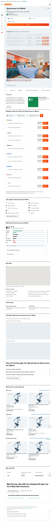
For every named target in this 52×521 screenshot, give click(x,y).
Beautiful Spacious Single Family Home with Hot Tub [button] (16, 453)
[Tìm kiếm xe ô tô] (2, 13)
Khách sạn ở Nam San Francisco (34, 498)
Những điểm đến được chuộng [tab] (26, 490)
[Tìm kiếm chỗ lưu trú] (2, 10)
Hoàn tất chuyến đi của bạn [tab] (13, 490)
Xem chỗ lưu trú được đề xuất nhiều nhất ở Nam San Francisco (40, 439)
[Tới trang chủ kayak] (8, 4)
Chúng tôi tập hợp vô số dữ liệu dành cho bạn (28, 514)
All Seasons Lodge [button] (10, 405)
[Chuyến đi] (2, 24)
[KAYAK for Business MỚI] (2, 21)
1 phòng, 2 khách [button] (11, 21)
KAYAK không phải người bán (28, 511)
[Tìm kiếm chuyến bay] (2, 8)
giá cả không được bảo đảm (27, 508)
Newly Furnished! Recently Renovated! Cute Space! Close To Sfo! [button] (38, 405)
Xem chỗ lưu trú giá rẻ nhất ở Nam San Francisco (40, 414)
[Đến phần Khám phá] (2, 16)
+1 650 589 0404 (10, 13)
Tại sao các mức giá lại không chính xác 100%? (28, 516)
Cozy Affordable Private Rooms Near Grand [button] (14, 429)
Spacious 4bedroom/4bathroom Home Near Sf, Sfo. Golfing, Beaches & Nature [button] (39, 454)
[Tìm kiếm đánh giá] (27, 245)
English (24, 1)
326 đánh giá (15, 14)
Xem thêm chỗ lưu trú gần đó (44, 390)
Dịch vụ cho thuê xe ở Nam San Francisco (16, 498)
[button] (50, 1)
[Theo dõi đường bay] (2, 19)
